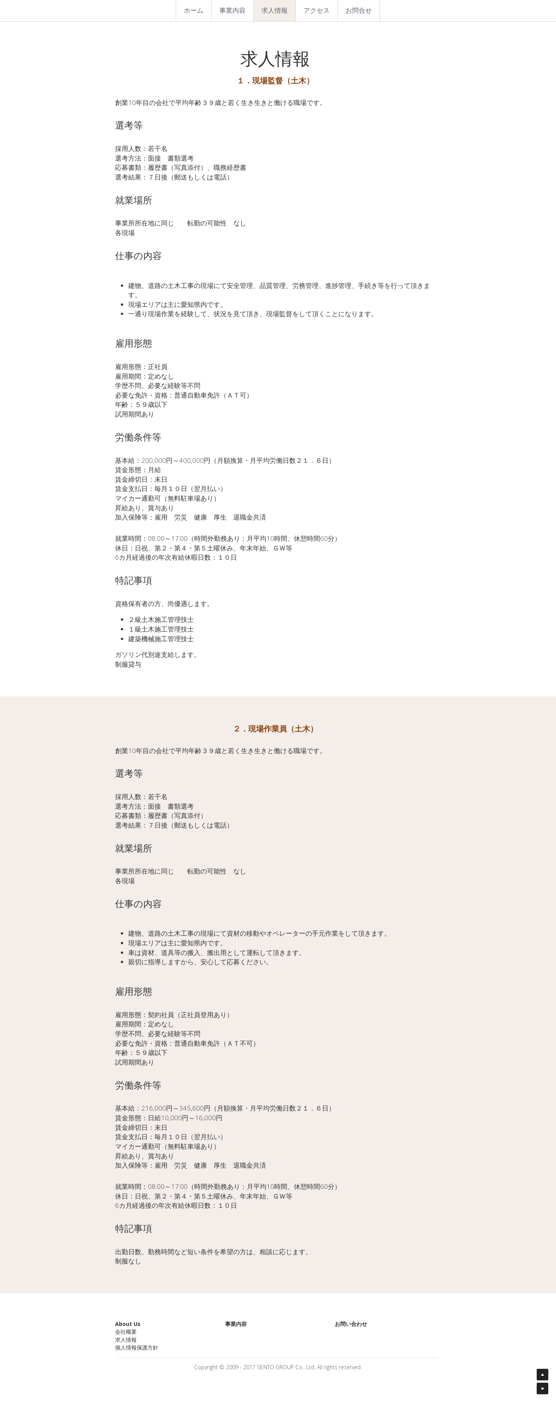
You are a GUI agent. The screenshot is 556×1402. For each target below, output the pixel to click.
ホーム (193, 10)
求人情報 (274, 10)
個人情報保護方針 (136, 1347)
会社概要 (126, 1331)
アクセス (316, 10)
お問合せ (359, 10)
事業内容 (232, 10)
